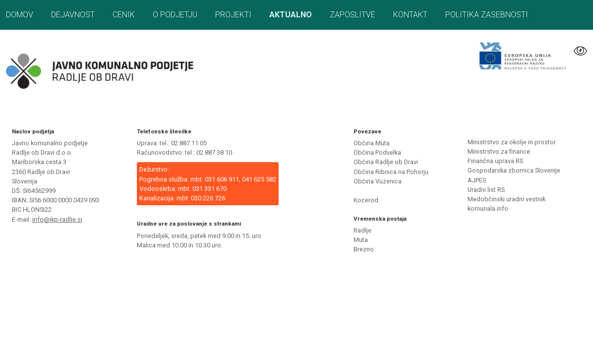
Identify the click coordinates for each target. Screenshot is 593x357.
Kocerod (366, 200)
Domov (19, 14)
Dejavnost (73, 14)
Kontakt (410, 14)
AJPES (477, 180)
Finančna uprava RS (495, 161)
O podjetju (175, 14)
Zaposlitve (352, 14)
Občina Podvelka (377, 152)
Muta (361, 239)
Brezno (364, 249)
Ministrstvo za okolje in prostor (512, 142)
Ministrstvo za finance (499, 151)
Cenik (124, 14)
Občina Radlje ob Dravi (386, 162)
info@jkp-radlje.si (57, 219)
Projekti (233, 14)
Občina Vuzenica (378, 181)
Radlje (362, 230)
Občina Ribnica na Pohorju (391, 172)
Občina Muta (372, 143)
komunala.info (488, 208)
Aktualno (290, 14)
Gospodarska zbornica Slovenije (514, 170)
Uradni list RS (486, 189)
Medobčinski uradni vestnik (506, 199)
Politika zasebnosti (486, 14)
